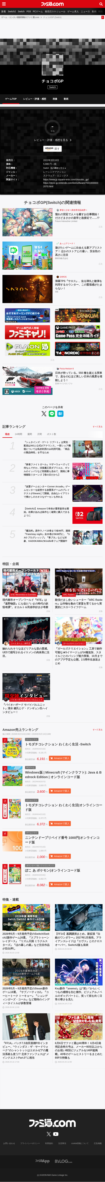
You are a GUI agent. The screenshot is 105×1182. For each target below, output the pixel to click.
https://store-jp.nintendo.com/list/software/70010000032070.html (70, 185)
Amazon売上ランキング (20, 729)
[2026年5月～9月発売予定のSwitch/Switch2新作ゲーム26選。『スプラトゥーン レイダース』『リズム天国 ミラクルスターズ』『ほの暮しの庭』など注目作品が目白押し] (26, 917)
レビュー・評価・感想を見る (51, 140)
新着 (3, 11)
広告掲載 (98, 1143)
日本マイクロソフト (64, 383)
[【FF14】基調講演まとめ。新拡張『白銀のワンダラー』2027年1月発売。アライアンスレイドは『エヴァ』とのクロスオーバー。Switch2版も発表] (79, 917)
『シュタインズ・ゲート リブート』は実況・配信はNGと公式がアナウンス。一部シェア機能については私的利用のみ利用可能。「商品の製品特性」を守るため (47, 447)
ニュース (85, 11)
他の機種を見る (57, 168)
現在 (7, 434)
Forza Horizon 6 (67, 369)
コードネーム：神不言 (20, 643)
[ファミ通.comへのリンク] (52, 4)
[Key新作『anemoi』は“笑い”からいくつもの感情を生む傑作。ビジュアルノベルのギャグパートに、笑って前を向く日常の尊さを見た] (79, 972)
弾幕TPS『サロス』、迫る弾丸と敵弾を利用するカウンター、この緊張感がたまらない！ (78, 285)
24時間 (18, 434)
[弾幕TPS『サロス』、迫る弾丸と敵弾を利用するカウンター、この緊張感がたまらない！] (27, 289)
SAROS (63, 277)
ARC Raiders (69, 595)
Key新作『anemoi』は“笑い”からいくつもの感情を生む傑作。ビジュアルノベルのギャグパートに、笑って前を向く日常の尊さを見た (78, 994)
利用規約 (49, 1143)
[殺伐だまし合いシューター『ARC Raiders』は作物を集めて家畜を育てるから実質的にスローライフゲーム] (79, 581)
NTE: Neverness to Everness (23, 595)
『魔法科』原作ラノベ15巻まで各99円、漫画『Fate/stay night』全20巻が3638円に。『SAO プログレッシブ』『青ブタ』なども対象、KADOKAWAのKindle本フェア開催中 (47, 535)
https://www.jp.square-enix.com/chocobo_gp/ (66, 179)
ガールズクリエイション (74, 643)
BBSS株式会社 (61, 258)
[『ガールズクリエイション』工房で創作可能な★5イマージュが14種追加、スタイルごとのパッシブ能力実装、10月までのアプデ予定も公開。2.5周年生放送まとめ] (79, 630)
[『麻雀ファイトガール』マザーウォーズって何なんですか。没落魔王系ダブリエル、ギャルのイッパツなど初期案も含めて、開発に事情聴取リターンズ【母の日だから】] (87, 471)
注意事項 (62, 1143)
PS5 (28, 11)
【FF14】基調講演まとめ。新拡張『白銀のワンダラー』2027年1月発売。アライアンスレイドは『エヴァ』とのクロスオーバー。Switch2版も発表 (78, 939)
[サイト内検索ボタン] (101, 4)
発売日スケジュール (55, 11)
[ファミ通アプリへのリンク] (42, 1161)
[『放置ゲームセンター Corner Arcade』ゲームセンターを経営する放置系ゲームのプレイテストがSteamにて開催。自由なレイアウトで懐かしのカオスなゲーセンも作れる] (87, 493)
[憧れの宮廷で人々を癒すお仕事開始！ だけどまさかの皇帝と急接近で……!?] (27, 222)
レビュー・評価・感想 (34, 99)
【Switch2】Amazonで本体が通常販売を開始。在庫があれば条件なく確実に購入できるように (47, 512)
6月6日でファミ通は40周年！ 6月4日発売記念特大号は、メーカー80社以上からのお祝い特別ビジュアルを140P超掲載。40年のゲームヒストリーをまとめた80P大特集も (78, 1050)
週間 (29, 434)
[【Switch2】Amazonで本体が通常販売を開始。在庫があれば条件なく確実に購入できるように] (87, 515)
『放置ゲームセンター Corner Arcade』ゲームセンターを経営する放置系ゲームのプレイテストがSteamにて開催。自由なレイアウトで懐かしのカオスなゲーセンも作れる (47, 491)
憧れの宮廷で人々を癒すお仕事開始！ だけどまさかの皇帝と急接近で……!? (78, 216)
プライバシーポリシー (30, 1143)
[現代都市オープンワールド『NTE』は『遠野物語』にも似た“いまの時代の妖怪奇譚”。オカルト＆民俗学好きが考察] (26, 581)
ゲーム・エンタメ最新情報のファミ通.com (20, 17)
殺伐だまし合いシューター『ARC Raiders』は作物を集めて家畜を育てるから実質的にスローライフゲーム (79, 603)
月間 (39, 434)
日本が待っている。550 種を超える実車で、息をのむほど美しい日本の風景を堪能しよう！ (78, 376)
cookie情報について (80, 1143)
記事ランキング (13, 426)
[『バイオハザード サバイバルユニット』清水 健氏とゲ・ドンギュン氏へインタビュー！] (26, 686)
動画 (94, 11)
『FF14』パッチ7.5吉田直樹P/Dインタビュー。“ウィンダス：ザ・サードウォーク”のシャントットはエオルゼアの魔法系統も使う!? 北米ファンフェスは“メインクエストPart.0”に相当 (25, 1050)
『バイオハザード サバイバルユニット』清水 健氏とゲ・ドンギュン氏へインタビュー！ (25, 708)
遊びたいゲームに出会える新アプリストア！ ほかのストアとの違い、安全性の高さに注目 (78, 251)
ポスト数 (51, 434)
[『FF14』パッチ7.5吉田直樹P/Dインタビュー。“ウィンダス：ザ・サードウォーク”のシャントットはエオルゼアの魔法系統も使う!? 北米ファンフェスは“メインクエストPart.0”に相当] (26, 1026)
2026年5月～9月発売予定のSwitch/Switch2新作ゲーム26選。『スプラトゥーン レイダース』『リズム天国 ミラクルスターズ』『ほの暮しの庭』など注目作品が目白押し (26, 941)
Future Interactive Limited (66, 221)
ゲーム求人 (73, 11)
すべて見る (98, 426)
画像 (55, 99)
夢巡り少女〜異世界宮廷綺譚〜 (73, 210)
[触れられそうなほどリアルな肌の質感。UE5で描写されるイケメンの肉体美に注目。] (26, 630)
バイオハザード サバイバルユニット (27, 699)
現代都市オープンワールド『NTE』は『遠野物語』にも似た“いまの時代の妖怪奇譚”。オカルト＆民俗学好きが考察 (25, 603)
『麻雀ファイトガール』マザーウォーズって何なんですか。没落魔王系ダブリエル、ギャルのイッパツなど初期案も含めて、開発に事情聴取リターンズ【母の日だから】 (47, 469)
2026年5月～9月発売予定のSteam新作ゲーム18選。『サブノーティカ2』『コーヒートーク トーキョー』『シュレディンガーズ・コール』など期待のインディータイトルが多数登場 (26, 996)
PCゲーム (38, 11)
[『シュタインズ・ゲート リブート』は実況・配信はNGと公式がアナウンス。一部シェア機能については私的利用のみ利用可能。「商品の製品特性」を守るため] (87, 449)
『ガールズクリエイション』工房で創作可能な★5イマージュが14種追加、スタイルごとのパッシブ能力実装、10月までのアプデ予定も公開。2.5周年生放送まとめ (78, 656)
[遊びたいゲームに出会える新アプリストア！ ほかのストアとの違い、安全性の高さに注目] (27, 256)
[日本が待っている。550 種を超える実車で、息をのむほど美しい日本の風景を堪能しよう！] (27, 381)
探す (57, 148)
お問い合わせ (9, 1143)
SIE (56, 292)
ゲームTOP (11, 99)
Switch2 (12, 11)
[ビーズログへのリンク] (63, 1161)
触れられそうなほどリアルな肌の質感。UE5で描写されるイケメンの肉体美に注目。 (26, 652)
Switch (21, 11)
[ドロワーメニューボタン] (4, 4)
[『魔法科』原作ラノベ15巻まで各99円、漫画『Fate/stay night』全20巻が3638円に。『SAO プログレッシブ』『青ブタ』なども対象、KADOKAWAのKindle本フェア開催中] (87, 537)
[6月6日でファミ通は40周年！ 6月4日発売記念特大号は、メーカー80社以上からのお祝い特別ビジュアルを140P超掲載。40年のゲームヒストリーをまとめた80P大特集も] (79, 1026)
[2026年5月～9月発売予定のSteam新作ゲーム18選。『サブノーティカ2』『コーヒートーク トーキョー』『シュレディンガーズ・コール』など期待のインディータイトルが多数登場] (26, 972)
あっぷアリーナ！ (67, 243)
